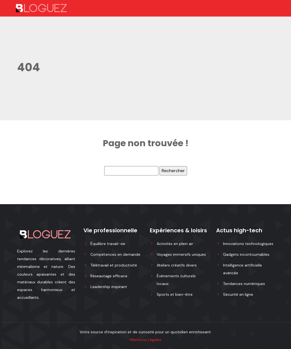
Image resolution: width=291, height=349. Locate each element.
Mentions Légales (145, 339)
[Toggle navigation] (257, 8)
